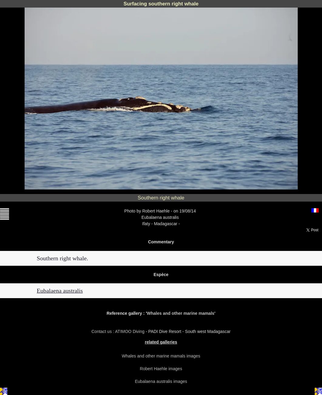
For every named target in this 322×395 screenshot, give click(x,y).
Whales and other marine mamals (181, 313)
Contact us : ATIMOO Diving (118, 331)
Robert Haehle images (161, 368)
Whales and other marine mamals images (161, 356)
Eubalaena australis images (161, 381)
